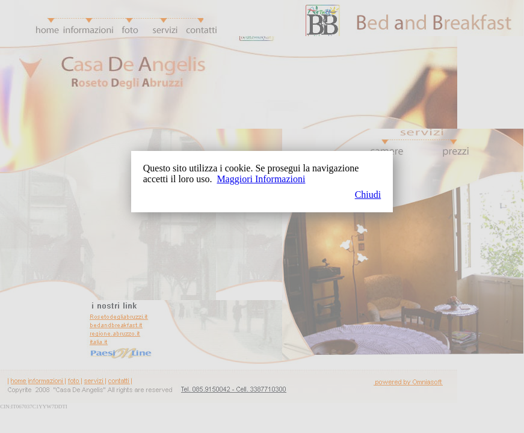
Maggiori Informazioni (261, 179)
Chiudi (368, 194)
